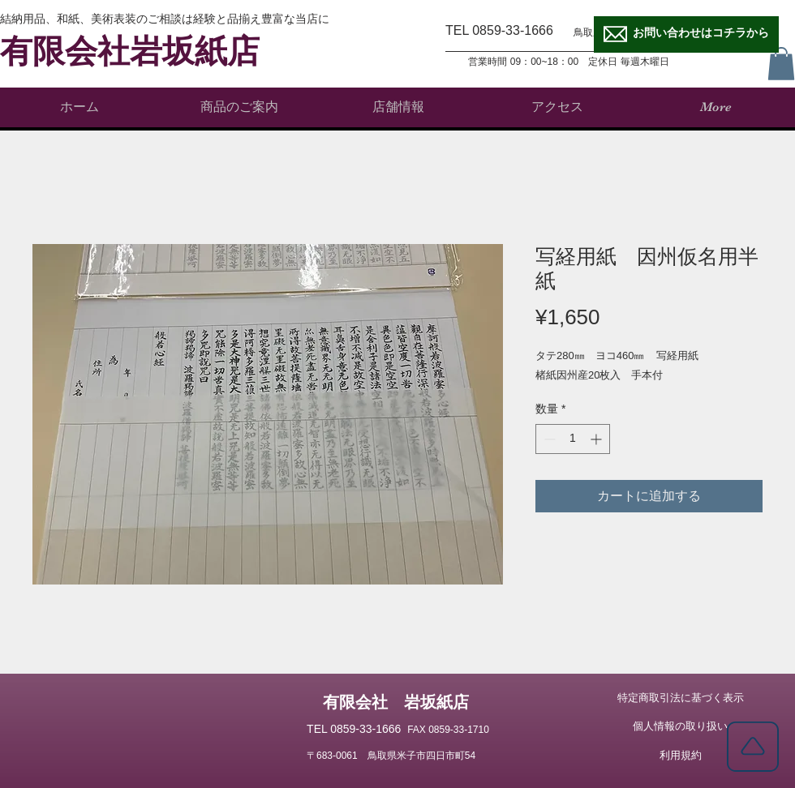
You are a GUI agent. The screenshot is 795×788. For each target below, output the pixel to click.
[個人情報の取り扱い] (680, 726)
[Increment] (597, 439)
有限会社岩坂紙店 (130, 52)
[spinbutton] (572, 439)
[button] (781, 63)
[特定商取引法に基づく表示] (680, 698)
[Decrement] (548, 439)
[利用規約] (680, 755)
